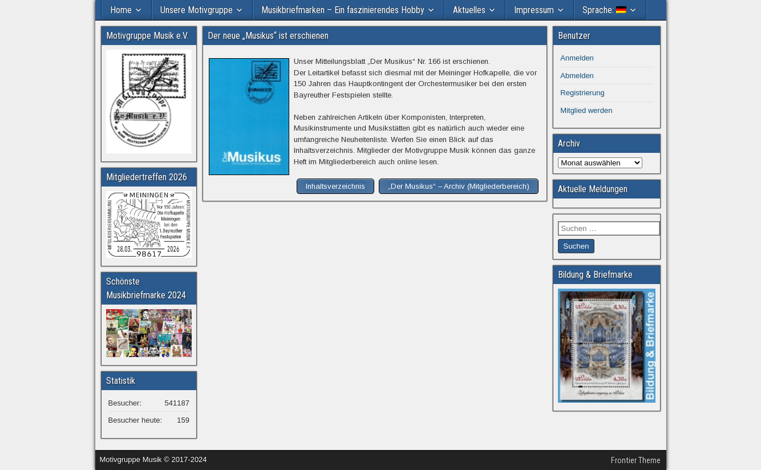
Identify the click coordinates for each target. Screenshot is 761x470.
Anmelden (577, 58)
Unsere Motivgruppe (196, 10)
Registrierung (582, 92)
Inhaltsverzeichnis (335, 186)
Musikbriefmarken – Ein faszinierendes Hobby (342, 10)
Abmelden (577, 75)
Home (121, 10)
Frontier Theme (636, 460)
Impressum (534, 10)
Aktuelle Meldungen (593, 189)
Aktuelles (469, 10)
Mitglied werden (586, 110)
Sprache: (604, 10)
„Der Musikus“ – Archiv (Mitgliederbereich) (458, 186)
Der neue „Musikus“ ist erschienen (268, 35)
